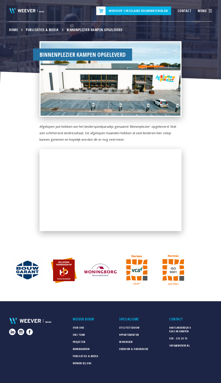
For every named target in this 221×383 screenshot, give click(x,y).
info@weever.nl (179, 345)
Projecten (79, 342)
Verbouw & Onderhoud (133, 349)
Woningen (126, 342)
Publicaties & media (42, 30)
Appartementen (129, 335)
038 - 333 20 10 (178, 338)
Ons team (79, 335)
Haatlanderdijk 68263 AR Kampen (180, 329)
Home (13, 30)
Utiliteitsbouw (129, 327)
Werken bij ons (82, 363)
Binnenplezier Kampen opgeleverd (95, 30)
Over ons (78, 327)
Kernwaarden (81, 349)
